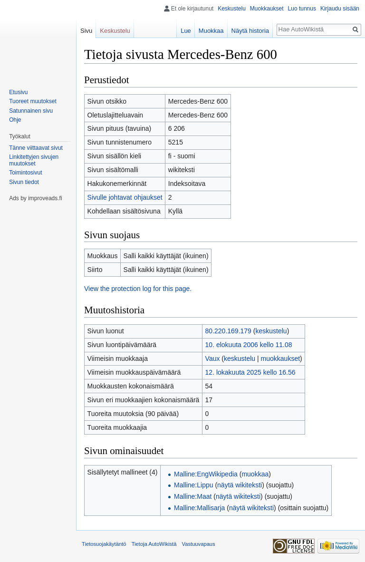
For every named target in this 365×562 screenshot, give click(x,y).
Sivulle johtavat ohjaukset (125, 197)
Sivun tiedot (24, 182)
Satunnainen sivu (31, 110)
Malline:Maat (192, 496)
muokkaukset (280, 358)
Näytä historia (250, 30)
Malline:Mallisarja (199, 508)
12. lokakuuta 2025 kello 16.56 (250, 372)
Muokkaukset (267, 8)
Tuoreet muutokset (33, 101)
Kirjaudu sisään (339, 8)
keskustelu (271, 331)
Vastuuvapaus (198, 544)
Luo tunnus (302, 8)
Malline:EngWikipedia (206, 474)
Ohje (15, 119)
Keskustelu (232, 8)
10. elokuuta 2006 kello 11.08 (248, 345)
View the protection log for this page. (138, 288)
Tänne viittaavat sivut (36, 148)
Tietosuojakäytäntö (104, 544)
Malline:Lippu (193, 485)
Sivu (86, 30)
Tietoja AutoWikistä (154, 544)
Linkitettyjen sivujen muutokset (33, 160)
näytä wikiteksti (239, 485)
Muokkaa (211, 30)
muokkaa (255, 474)
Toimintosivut (25, 172)
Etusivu (18, 92)
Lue (186, 30)
